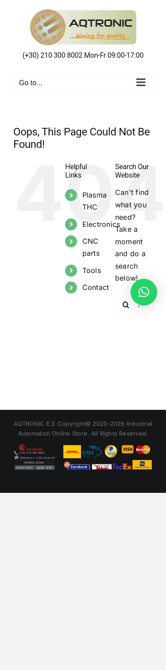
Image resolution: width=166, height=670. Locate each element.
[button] (144, 292)
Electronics (101, 224)
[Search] (126, 304)
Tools (91, 270)
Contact (95, 287)
